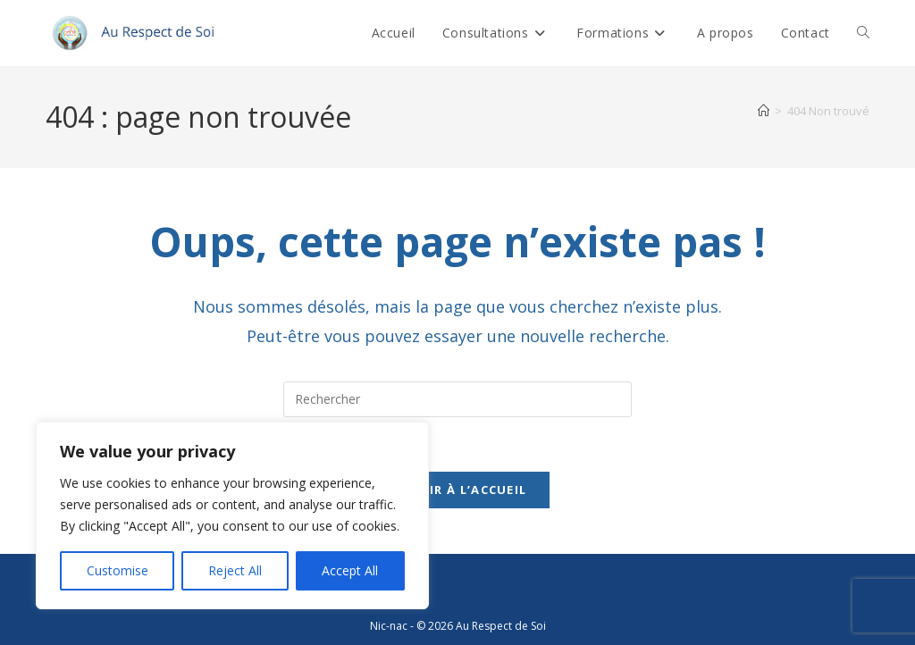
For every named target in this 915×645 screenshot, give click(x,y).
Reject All (235, 570)
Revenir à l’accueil (458, 490)
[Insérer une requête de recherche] (457, 399)
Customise (117, 570)
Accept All (350, 570)
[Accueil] (763, 111)
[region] (232, 515)
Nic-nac (388, 625)
